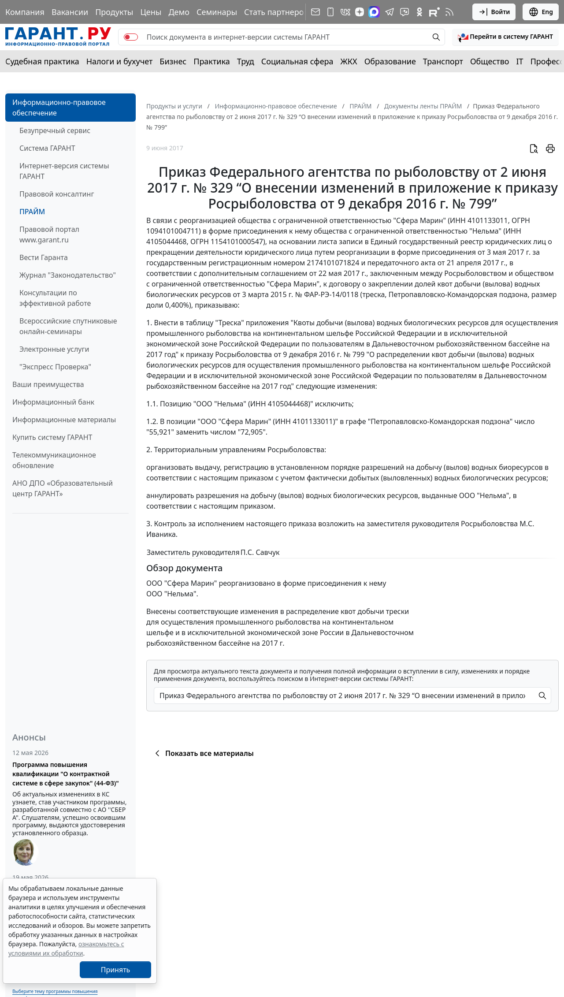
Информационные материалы (64, 419)
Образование (390, 61)
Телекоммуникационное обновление (54, 460)
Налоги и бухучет (119, 61)
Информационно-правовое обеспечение (59, 107)
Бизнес (173, 61)
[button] (505, 37)
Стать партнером (277, 12)
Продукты (114, 12)
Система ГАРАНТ (47, 148)
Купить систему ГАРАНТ (52, 437)
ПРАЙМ (32, 211)
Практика (211, 61)
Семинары (217, 12)
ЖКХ (349, 61)
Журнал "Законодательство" (67, 275)
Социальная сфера (297, 61)
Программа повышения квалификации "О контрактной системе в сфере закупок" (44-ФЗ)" (65, 773)
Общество (489, 61)
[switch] (131, 37)
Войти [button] (494, 12)
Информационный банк (53, 402)
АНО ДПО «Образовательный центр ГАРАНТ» (62, 488)
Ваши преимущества (48, 384)
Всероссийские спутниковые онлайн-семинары (68, 326)
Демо (178, 12)
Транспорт (443, 61)
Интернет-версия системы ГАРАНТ (64, 171)
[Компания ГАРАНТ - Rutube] (434, 12)
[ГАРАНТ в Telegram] (389, 12)
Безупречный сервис (54, 130)
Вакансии (70, 12)
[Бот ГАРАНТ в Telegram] (404, 12)
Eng (540, 12)
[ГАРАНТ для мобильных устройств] (330, 12)
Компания (25, 12)
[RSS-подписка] (449, 12)
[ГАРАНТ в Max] (374, 12)
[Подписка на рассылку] (315, 12)
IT (519, 61)
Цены (150, 12)
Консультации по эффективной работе (55, 298)
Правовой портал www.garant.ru (49, 234)
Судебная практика (42, 61)
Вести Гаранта (43, 257)
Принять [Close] (115, 970)
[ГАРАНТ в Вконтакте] (345, 12)
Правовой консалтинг (56, 194)
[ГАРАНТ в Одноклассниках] (419, 12)
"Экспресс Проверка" (55, 367)
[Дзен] (359, 11)
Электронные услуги (54, 349)
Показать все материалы (203, 753)
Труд (245, 61)
